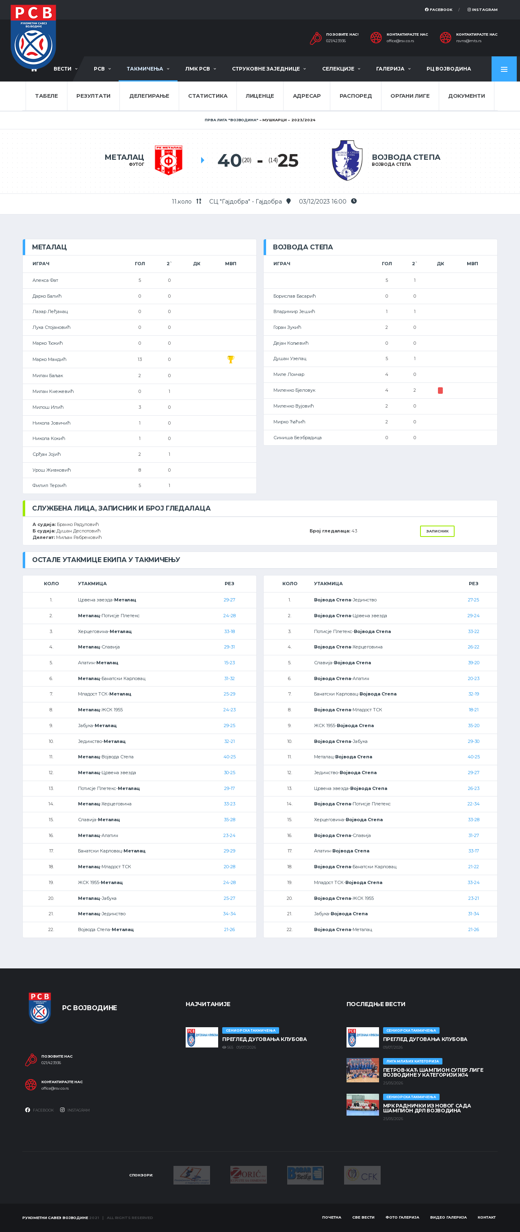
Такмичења (145, 69)
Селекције (338, 69)
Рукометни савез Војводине (55, 1217)
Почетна (331, 1217)
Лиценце (260, 95)
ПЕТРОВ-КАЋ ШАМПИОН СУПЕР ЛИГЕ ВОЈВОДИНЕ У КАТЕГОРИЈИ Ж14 (433, 1072)
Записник (437, 531)
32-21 (229, 741)
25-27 (229, 898)
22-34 (474, 804)
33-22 (473, 631)
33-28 (473, 819)
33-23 (229, 804)
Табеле (46, 95)
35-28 (229, 819)
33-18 (229, 631)
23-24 (229, 835)
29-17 (229, 788)
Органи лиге (409, 95)
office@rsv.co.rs (400, 41)
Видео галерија (448, 1217)
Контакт (487, 1217)
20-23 (473, 678)
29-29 (229, 851)
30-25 (229, 772)
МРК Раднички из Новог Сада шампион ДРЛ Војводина (427, 1108)
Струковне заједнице (266, 69)
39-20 (473, 662)
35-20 (473, 725)
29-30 (473, 741)
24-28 (229, 615)
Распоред (356, 95)
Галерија (390, 69)
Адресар (307, 95)
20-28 (229, 866)
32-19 (473, 694)
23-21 (473, 898)
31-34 (473, 913)
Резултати (93, 95)
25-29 (229, 694)
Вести (63, 69)
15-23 (229, 662)
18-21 (474, 710)
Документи (466, 95)
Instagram (483, 9)
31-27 (473, 835)
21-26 (229, 929)
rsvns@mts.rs (468, 41)
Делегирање (149, 95)
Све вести (363, 1217)
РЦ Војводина (449, 69)
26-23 (473, 788)
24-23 (229, 710)
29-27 (229, 600)
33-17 (473, 851)
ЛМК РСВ (197, 69)
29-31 (229, 647)
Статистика (207, 95)
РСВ (99, 69)
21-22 (473, 866)
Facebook (439, 9)
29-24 (474, 615)
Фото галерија (402, 1217)
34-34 (229, 913)
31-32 (229, 678)
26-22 (473, 647)
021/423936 (336, 41)
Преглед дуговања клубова (264, 1039)
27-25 (473, 600)
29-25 (229, 725)
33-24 (474, 882)
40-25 (229, 757)
